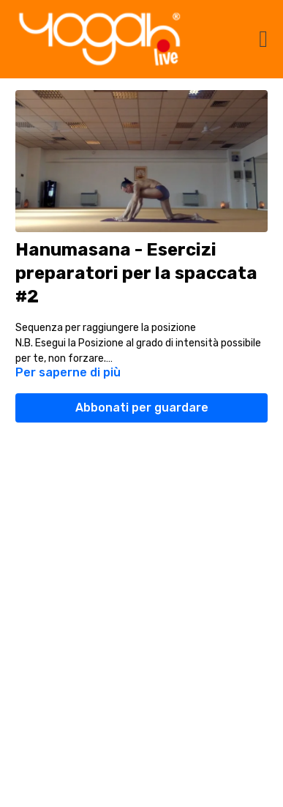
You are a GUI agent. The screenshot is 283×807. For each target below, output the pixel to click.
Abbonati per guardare (141, 407)
